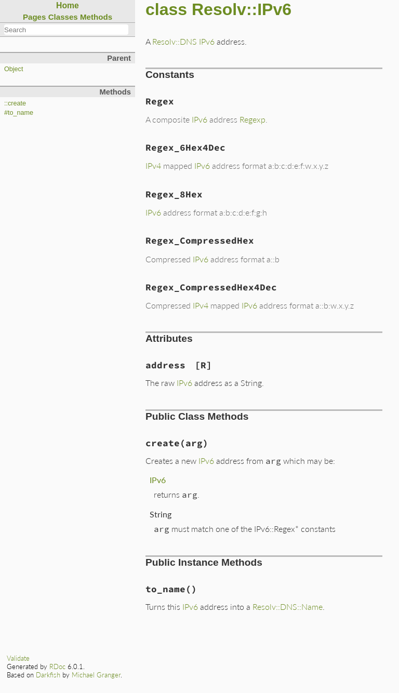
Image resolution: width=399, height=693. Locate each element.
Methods (96, 16)
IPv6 (207, 41)
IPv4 (153, 165)
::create (15, 103)
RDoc (57, 666)
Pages (34, 16)
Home (67, 5)
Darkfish (48, 675)
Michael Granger (96, 675)
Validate (18, 658)
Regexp (252, 119)
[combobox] (66, 29)
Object (13, 69)
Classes (63, 16)
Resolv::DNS (174, 41)
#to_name (18, 112)
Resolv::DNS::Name (287, 606)
